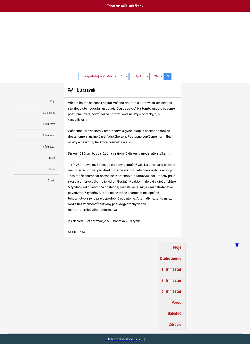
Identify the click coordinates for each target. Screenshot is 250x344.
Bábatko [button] (51, 169)
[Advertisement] (125, 44)
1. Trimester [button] (49, 124)
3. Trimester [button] (49, 146)
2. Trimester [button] (49, 135)
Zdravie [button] (51, 180)
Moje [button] (52, 101)
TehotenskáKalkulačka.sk (125, 5)
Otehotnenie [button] (48, 112)
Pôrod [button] (52, 158)
